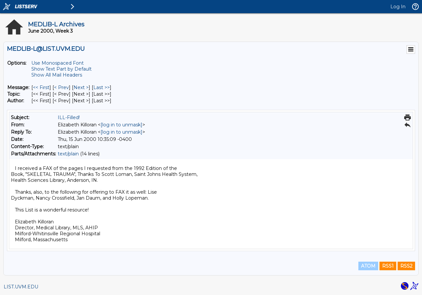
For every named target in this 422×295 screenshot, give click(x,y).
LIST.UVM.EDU (21, 287)
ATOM (368, 266)
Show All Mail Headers (56, 75)
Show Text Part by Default (61, 69)
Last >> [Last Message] (101, 87)
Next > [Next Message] (81, 87)
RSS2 (406, 266)
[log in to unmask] (121, 125)
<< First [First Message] (41, 87)
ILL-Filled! (69, 117)
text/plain (68, 154)
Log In (398, 7)
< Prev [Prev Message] (61, 87)
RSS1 (388, 266)
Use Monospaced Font (57, 63)
